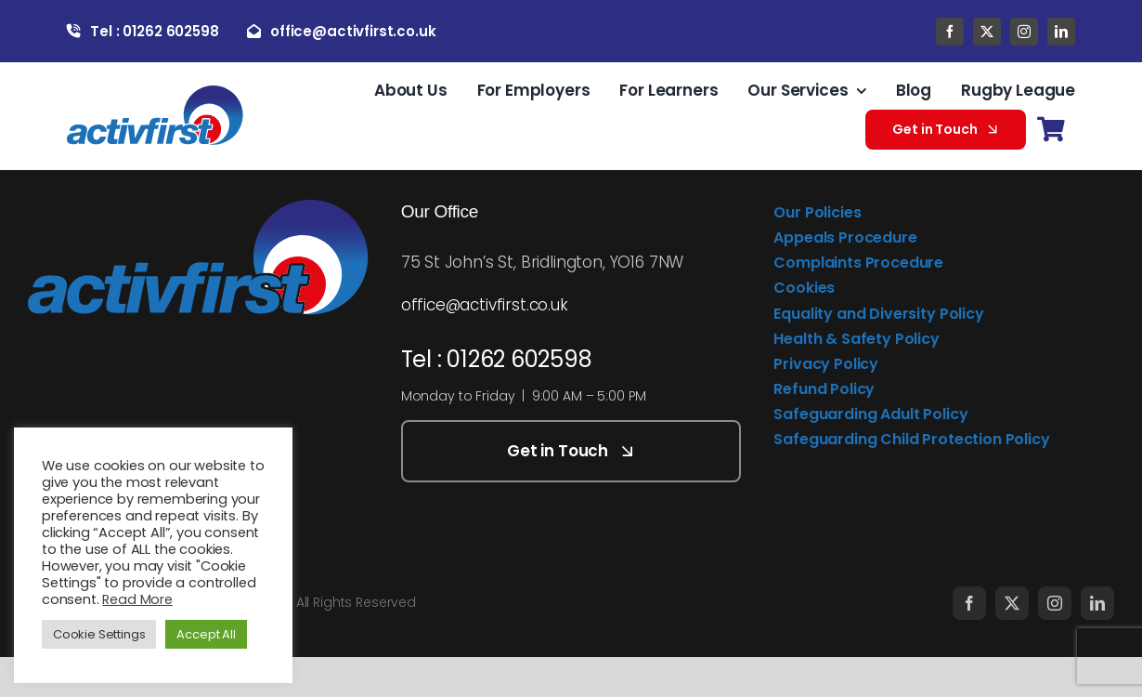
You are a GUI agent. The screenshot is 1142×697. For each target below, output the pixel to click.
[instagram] (1024, 32)
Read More (137, 599)
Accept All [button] (205, 634)
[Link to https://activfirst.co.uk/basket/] (1050, 129)
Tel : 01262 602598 (496, 359)
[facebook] (950, 32)
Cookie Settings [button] (99, 634)
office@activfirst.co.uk (484, 305)
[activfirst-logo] (155, 93)
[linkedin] (1061, 32)
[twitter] (987, 32)
